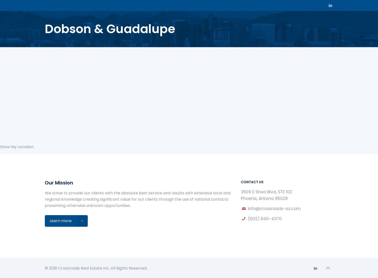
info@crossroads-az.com (274, 209)
